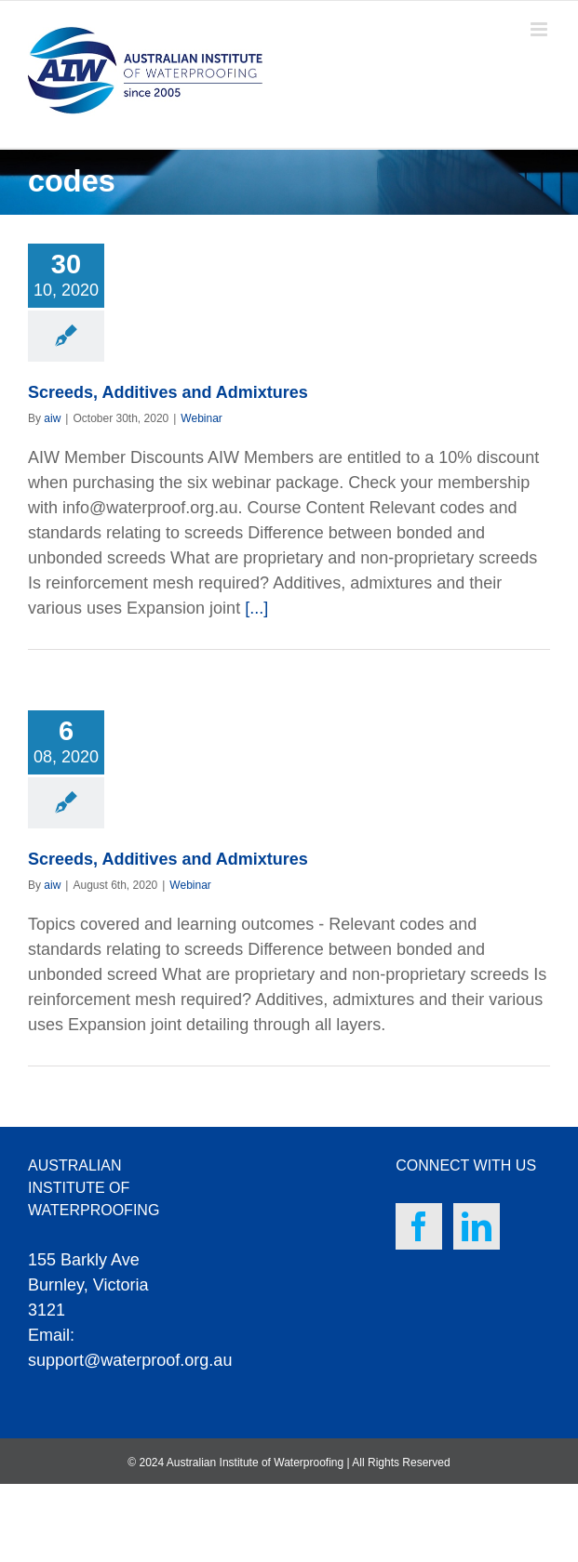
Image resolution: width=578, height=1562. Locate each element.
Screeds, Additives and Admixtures (168, 392)
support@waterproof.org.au (130, 1360)
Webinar (201, 418)
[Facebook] (419, 1226)
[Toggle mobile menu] (540, 29)
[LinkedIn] (476, 1226)
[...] (256, 608)
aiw (52, 418)
